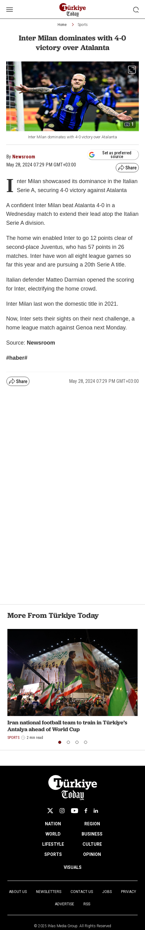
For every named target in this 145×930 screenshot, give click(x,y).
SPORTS (53, 854)
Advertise (64, 904)
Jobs (107, 891)
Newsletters (48, 891)
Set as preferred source (110, 154)
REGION (92, 823)
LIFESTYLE (53, 844)
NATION (53, 823)
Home (62, 25)
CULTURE (92, 844)
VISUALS (73, 867)
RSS (86, 904)
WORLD (53, 834)
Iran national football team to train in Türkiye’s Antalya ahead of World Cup (67, 726)
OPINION (92, 854)
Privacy (128, 891)
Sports (83, 25)
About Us (18, 891)
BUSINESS (92, 834)
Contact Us (81, 891)
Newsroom (23, 157)
